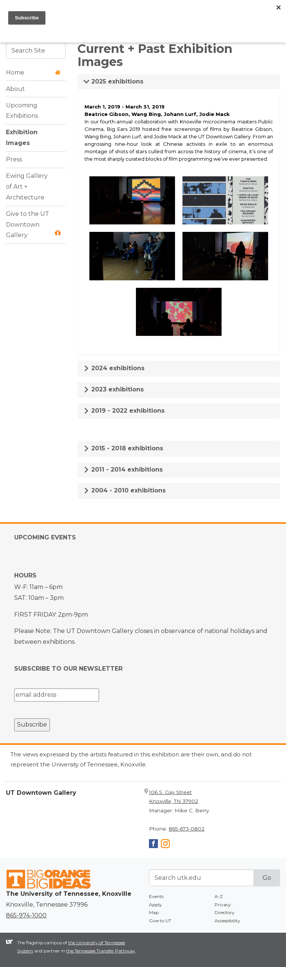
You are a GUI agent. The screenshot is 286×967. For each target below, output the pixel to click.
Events (156, 896)
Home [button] (33, 72)
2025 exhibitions (113, 81)
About (15, 88)
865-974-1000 (26, 915)
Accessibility (227, 920)
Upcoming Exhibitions (22, 111)
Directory (224, 912)
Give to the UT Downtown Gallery (33, 224)
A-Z (218, 896)
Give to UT (160, 920)
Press (14, 159)
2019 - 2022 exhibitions (124, 410)
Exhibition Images (22, 138)
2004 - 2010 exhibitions (124, 490)
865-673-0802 (186, 829)
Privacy (222, 904)
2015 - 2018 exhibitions (123, 448)
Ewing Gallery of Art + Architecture (27, 186)
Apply (155, 904)
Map (154, 912)
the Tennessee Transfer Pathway (100, 951)
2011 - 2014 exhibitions (123, 469)
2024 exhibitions (113, 368)
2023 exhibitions (113, 389)
